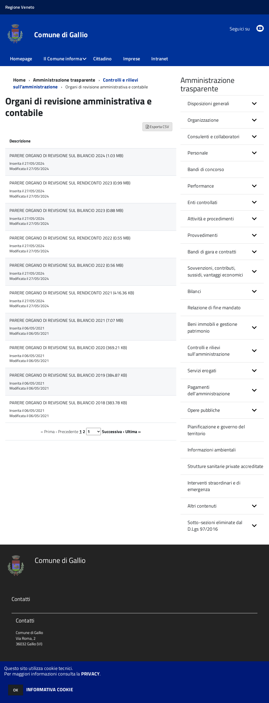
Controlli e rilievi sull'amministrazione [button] (209, 351)
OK (15, 690)
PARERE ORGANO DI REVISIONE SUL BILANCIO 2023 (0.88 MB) (66, 210)
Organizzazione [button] (203, 119)
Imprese (131, 58)
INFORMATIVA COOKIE (49, 689)
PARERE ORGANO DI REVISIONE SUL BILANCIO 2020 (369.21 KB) (68, 347)
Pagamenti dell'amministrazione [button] (209, 390)
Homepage (21, 58)
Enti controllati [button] (203, 202)
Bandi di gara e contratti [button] (212, 251)
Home (19, 79)
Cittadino (102, 58)
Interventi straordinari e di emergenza (214, 486)
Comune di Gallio (61, 34)
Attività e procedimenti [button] (211, 218)
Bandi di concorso (206, 169)
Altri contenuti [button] (202, 505)
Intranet (159, 58)
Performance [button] (201, 185)
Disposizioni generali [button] (208, 103)
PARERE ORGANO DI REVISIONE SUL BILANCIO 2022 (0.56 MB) (66, 265)
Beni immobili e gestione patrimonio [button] (212, 327)
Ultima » (133, 431)
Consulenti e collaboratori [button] (214, 136)
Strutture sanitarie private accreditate (225, 466)
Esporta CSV (157, 126)
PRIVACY (90, 673)
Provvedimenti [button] (203, 234)
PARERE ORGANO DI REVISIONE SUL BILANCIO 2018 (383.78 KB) (68, 402)
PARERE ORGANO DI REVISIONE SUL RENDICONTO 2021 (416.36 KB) (71, 292)
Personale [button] (198, 152)
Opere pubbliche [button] (204, 409)
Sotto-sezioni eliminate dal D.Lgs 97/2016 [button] (215, 525)
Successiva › (113, 431)
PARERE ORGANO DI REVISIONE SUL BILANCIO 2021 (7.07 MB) (66, 320)
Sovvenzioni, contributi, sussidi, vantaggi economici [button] (215, 271)
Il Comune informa (63, 58)
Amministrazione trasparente (64, 79)
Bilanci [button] (194, 291)
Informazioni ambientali (212, 449)
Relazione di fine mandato (214, 307)
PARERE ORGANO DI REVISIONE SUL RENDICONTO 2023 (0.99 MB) (69, 182)
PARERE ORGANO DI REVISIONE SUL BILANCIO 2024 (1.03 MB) (66, 155)
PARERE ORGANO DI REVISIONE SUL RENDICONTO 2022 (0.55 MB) (69, 238)
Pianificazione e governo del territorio (216, 430)
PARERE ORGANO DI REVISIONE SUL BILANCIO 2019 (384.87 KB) (68, 375)
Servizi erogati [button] (202, 370)
